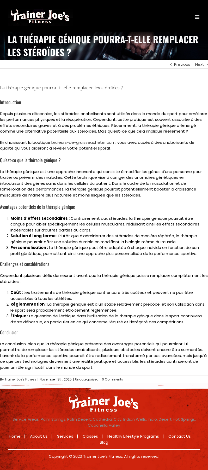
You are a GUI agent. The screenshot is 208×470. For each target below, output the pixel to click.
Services (65, 436)
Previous (182, 64)
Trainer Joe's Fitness (20, 379)
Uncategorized (87, 379)
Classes (90, 436)
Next (199, 64)
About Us (39, 436)
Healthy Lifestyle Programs (133, 436)
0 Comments (112, 379)
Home (15, 436)
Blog (104, 442)
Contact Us (179, 436)
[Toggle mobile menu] (197, 17)
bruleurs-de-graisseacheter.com (83, 142)
